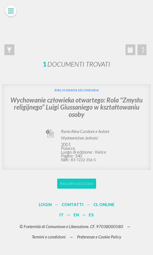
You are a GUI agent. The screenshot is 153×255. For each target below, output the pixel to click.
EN (76, 214)
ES (91, 214)
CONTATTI (73, 204)
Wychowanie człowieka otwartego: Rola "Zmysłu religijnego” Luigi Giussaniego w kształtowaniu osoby (76, 107)
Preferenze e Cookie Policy (99, 236)
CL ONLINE (104, 204)
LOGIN (45, 204)
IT (61, 214)
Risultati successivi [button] (76, 184)
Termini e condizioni (49, 236)
